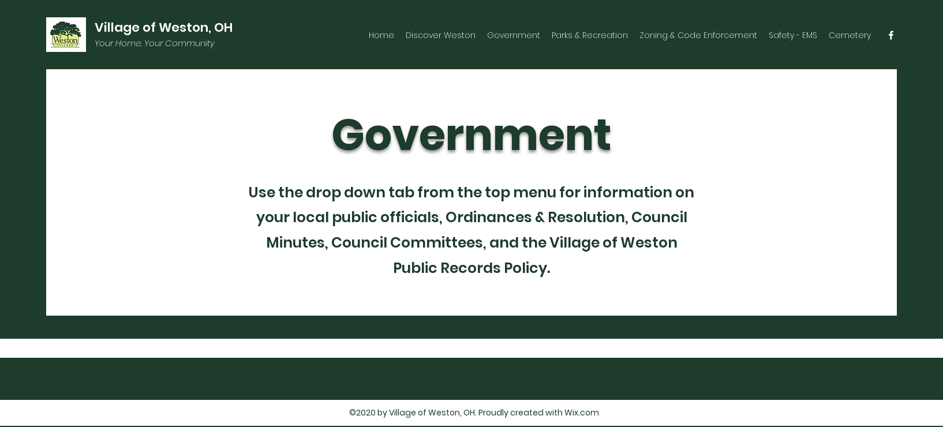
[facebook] (891, 35)
